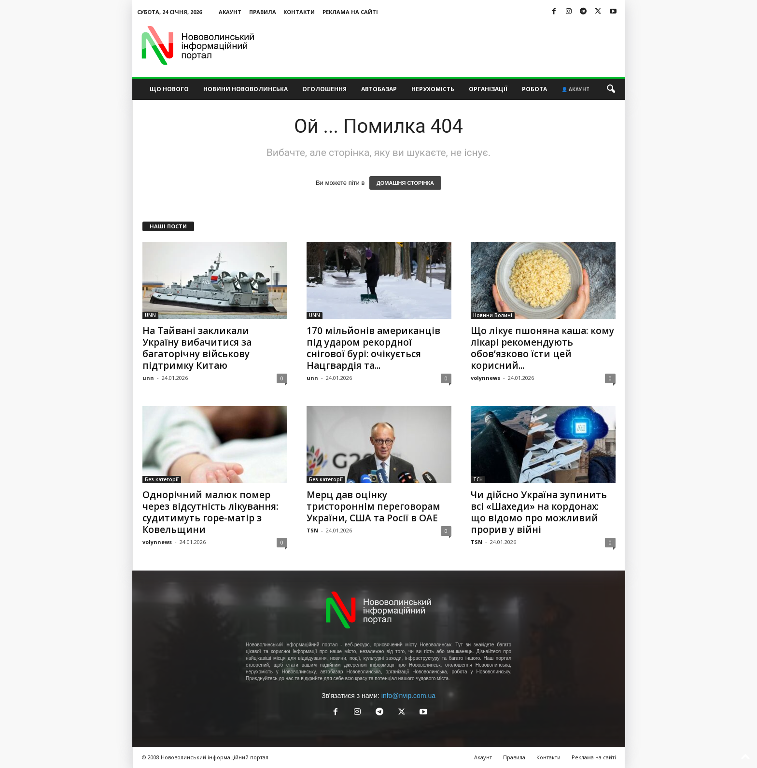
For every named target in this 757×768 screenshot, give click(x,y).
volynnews (485, 377)
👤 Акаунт (575, 89)
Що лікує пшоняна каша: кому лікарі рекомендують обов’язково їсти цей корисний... (542, 348)
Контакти (299, 11)
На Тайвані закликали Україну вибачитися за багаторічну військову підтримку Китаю (197, 348)
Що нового (169, 89)
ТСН (478, 479)
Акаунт (230, 11)
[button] (610, 89)
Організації (488, 89)
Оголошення (324, 89)
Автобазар (379, 89)
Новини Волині (492, 315)
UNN (150, 315)
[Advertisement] (449, 45)
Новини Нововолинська (245, 89)
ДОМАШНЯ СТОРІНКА (405, 183)
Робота (534, 89)
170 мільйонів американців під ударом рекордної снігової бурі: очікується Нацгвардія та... (373, 348)
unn (148, 377)
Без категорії (162, 479)
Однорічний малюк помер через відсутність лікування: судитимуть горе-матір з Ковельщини (210, 512)
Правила (262, 11)
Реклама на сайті (350, 11)
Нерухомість (432, 89)
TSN (312, 530)
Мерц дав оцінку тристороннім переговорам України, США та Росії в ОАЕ (373, 506)
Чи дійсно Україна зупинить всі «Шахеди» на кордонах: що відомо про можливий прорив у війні (539, 512)
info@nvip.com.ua (408, 695)
